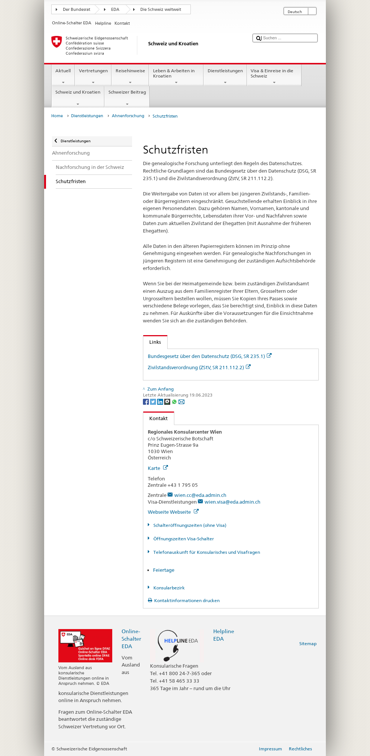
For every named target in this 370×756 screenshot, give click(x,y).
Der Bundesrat (76, 9)
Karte (158, 468)
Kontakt (155, 418)
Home (57, 115)
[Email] (181, 401)
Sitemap (308, 643)
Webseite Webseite (173, 512)
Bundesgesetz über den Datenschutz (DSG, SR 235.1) (210, 356)
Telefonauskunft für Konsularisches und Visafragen (206, 552)
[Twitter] (153, 401)
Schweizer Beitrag (127, 98)
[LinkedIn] (160, 401)
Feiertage (163, 570)
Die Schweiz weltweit (160, 9)
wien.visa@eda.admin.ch (232, 502)
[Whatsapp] (174, 401)
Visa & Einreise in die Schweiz (274, 77)
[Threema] (167, 401)
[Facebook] (146, 401)
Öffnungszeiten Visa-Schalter (183, 538)
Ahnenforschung (128, 115)
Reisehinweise (130, 77)
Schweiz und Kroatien (78, 98)
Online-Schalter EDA (131, 638)
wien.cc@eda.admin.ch (200, 495)
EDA (115, 9)
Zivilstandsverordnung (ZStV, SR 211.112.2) (199, 367)
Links (152, 342)
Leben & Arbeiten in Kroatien (176, 77)
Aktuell (63, 77)
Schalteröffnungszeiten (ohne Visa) (189, 525)
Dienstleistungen (225, 77)
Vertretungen (93, 77)
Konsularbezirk (168, 587)
